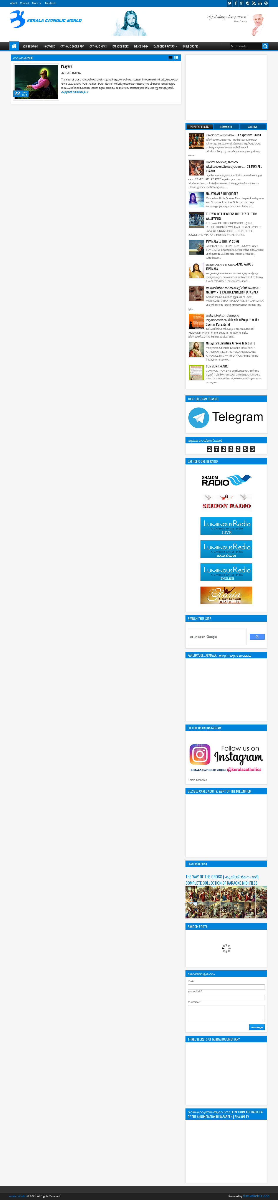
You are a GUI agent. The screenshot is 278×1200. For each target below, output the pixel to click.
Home (14, 46)
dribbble (266, 3)
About (13, 3)
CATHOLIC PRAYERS (164, 46)
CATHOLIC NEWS (98, 46)
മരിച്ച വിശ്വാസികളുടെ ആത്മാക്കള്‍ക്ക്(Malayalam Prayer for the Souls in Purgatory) (232, 319)
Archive (252, 127)
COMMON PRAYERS (217, 366)
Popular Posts (199, 127)
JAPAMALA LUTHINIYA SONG (222, 241)
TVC (68, 73)
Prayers (66, 66)
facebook (50, 3)
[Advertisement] (226, 87)
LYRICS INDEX (141, 46)
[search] (217, 637)
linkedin (260, 3)
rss (254, 3)
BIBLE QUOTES (191, 46)
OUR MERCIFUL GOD (256, 1196)
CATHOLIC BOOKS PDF (72, 46)
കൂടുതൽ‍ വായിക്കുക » (74, 91)
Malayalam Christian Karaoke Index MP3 (230, 343)
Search (265, 46)
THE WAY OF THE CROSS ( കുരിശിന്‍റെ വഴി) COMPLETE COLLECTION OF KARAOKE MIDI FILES (221, 879)
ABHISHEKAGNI (30, 46)
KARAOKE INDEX (121, 46)
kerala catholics (18, 1196)
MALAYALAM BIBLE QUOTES (222, 193)
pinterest (248, 3)
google (242, 3)
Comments (226, 127)
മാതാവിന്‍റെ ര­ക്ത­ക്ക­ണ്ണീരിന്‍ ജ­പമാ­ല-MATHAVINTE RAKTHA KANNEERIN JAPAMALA (233, 289)
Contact (24, 3)
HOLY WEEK (49, 46)
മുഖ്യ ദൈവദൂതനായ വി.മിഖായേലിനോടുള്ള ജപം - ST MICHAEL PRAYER (234, 166)
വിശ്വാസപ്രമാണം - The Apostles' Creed (233, 135)
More (35, 3)
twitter (229, 3)
